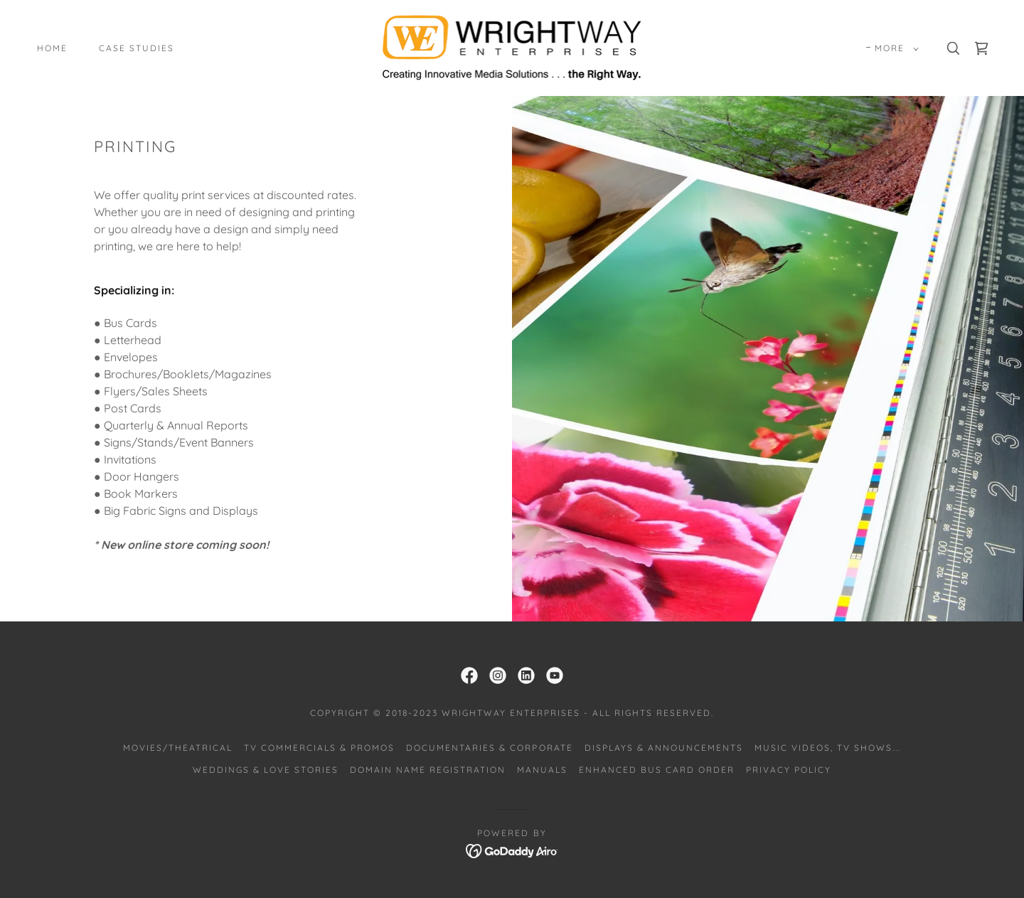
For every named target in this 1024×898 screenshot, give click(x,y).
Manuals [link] (542, 769)
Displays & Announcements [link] (664, 747)
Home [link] (52, 48)
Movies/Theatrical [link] (178, 747)
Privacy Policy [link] (788, 769)
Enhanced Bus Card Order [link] (657, 769)
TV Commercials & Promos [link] (319, 747)
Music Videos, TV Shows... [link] (827, 747)
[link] (512, 47)
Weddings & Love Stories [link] (265, 769)
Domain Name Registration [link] (428, 769)
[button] (894, 48)
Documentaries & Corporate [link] (489, 747)
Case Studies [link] (136, 48)
